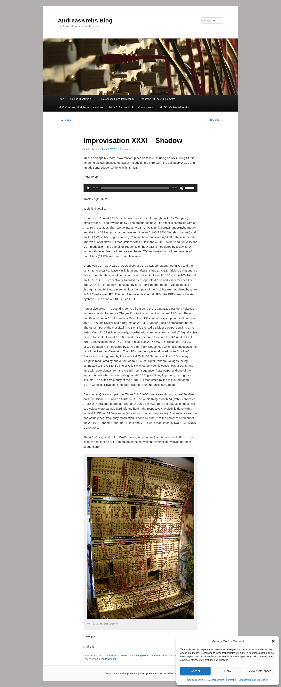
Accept (195, 671)
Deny (227, 671)
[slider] (135, 188)
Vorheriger (65, 120)
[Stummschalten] (181, 188)
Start (61, 98)
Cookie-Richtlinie (196, 680)
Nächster (216, 120)
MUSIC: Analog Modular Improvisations (81, 107)
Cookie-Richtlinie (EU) (82, 98)
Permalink (110, 659)
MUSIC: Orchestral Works (174, 107)
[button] (273, 641)
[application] (140, 188)
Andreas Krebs (128, 149)
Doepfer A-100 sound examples (157, 98)
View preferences (260, 671)
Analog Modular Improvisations (151, 655)
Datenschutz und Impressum (222, 680)
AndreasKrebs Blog (85, 20)
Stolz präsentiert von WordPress (158, 673)
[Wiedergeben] (89, 188)
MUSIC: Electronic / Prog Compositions (131, 107)
